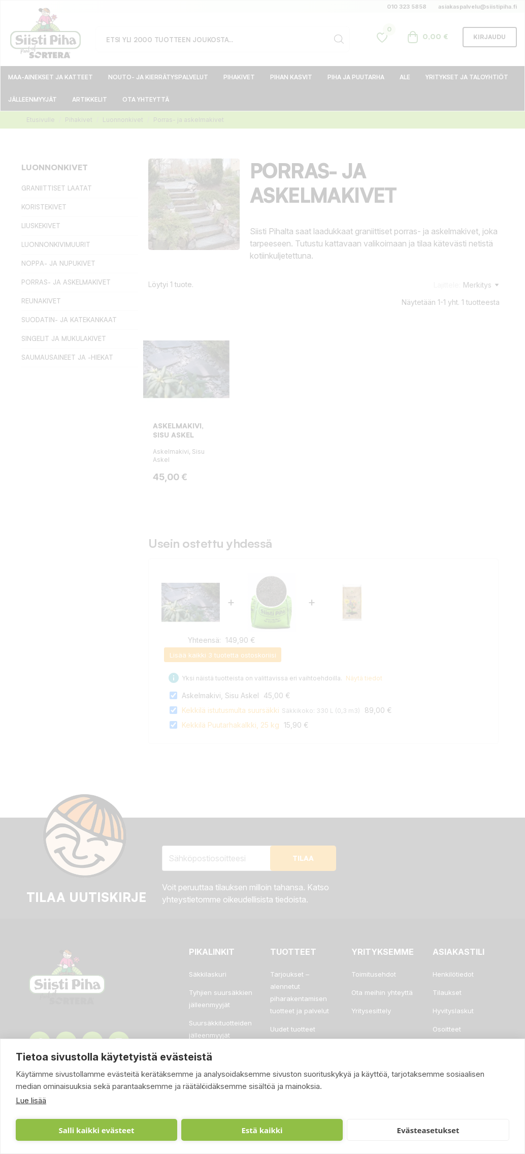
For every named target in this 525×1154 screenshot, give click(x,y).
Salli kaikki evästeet (64, 1130)
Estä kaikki (165, 1130)
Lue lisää (31, 1100)
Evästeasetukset (267, 1130)
